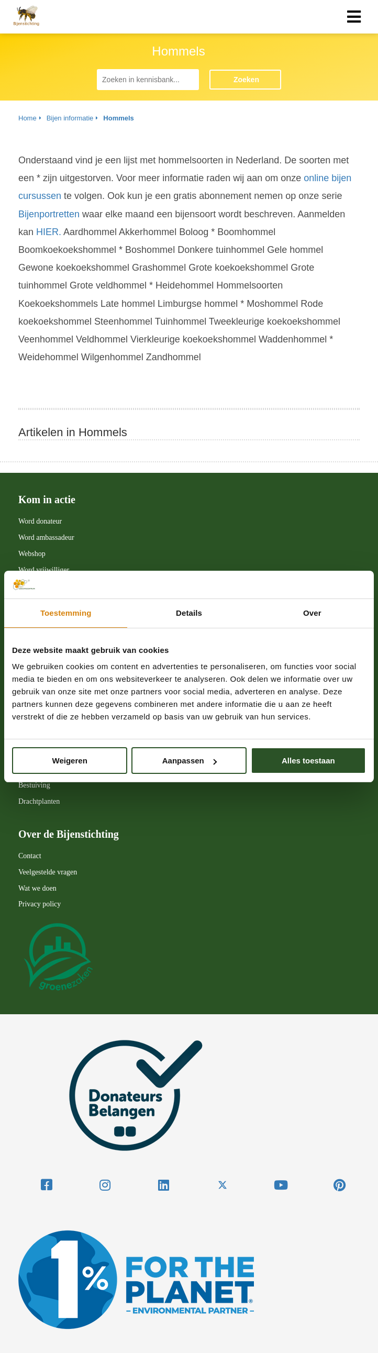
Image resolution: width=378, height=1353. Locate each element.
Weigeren (69, 760)
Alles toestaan (308, 760)
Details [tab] (189, 612)
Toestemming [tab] (66, 612)
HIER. (48, 232)
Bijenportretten (49, 214)
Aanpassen (189, 760)
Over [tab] (312, 612)
